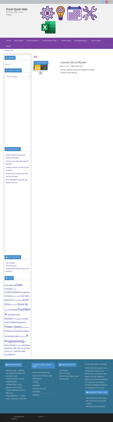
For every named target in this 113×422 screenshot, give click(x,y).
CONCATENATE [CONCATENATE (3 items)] (12, 292)
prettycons (98, 371)
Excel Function (33, 40)
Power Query (66, 40)
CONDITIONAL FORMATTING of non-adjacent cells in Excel (14, 384)
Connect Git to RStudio (73, 62)
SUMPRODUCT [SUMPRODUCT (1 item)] (9, 351)
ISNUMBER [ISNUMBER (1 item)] (18, 319)
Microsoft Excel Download (95, 406)
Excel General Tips (50, 40)
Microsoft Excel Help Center (96, 398)
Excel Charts (18, 40)
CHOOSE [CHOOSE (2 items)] (8, 289)
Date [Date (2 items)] (22, 296)
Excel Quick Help (16, 9)
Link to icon (99, 388)
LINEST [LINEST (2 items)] (8, 322)
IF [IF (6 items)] (6, 314)
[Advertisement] (17, 113)
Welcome (36, 395)
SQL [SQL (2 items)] (15, 348)
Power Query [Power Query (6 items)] (13, 326)
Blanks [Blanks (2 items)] (12, 285)
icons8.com (91, 382)
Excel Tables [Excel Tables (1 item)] (13, 304)
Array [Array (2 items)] (7, 285)
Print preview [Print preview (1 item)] (25, 327)
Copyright (36, 385)
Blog (8, 46)
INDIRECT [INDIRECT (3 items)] (10, 319)
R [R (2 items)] (12, 331)
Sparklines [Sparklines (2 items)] (9, 348)
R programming (81, 40)
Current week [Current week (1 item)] (16, 296)
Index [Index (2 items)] (18, 315)
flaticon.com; (89, 374)
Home (8, 40)
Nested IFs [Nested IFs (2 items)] (21, 322)
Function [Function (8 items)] (24, 309)
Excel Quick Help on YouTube (96, 364)
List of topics (96, 40)
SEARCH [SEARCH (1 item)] (18, 345)
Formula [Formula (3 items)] (13, 310)
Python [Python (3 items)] (8, 331)
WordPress (14, 418)
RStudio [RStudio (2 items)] (12, 345)
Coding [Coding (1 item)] (14, 289)
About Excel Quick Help (41, 372)
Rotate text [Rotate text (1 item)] (23, 336)
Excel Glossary (11, 266)
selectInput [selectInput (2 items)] (26, 345)
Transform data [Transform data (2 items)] (19, 351)
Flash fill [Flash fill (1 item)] (7, 310)
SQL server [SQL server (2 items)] (21, 348)
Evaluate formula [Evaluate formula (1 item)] (17, 300)
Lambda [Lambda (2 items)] (25, 319)
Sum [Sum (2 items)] (28, 348)
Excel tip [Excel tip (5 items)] (23, 304)
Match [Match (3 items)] (14, 322)
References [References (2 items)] (17, 331)
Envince (41, 416)
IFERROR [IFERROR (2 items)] (12, 315)
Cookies (36, 382)
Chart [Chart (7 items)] (19, 285)
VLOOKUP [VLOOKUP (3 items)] (10, 354)
